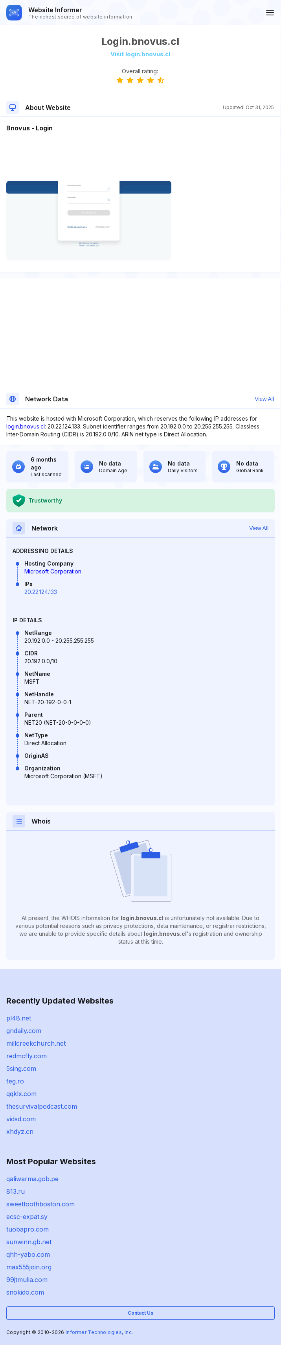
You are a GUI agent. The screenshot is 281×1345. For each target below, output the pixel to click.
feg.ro (15, 1081)
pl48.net (18, 1018)
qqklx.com (21, 1094)
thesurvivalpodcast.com (41, 1106)
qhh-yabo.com (28, 1254)
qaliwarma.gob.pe (32, 1179)
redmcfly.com (26, 1056)
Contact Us (140, 1313)
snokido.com (25, 1292)
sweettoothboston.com (40, 1204)
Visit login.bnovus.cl (140, 54)
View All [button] (264, 399)
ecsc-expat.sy (27, 1217)
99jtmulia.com (27, 1280)
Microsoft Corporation (52, 571)
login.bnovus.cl (25, 426)
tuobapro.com (27, 1229)
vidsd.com (21, 1119)
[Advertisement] (140, 156)
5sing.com (21, 1068)
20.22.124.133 (40, 591)
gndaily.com (23, 1031)
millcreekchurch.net (36, 1043)
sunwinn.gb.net (28, 1242)
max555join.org (28, 1267)
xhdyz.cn (19, 1131)
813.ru (15, 1191)
